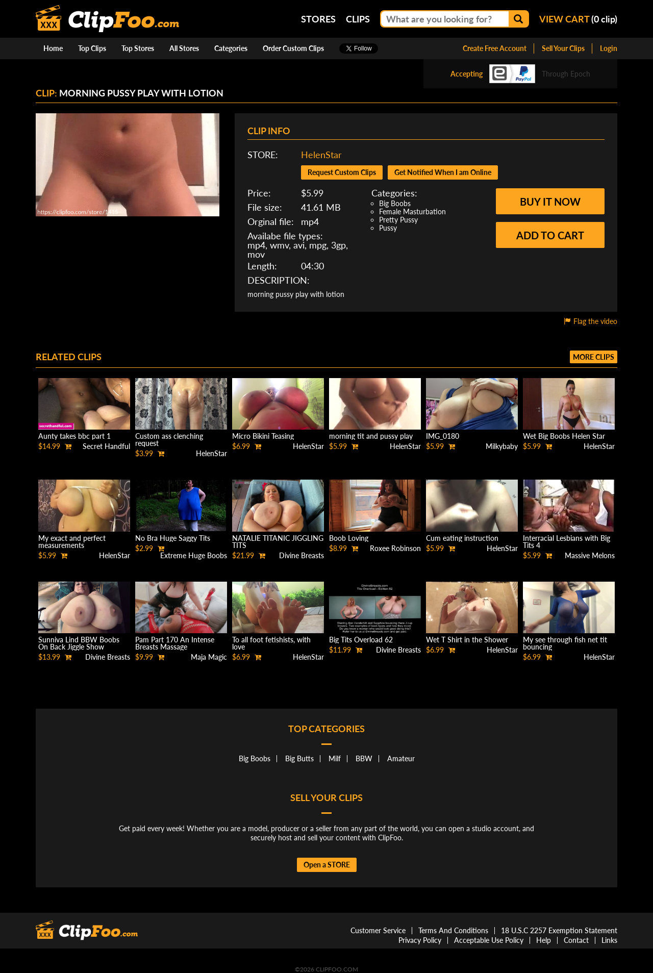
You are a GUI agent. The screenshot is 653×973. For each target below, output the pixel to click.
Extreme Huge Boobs (193, 555)
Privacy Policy (419, 940)
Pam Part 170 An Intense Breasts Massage (174, 643)
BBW (364, 758)
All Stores (184, 48)
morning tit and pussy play (371, 436)
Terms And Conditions (453, 930)
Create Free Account (494, 48)
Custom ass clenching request (169, 439)
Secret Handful (106, 446)
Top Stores (137, 48)
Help (543, 940)
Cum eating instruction (462, 538)
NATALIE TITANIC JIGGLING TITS (277, 542)
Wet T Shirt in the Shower (467, 639)
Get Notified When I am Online (442, 172)
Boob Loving (348, 538)
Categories (230, 48)
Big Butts (299, 758)
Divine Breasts (301, 555)
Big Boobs (395, 203)
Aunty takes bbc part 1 (74, 436)
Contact (576, 940)
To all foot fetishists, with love (271, 643)
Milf (335, 758)
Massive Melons (590, 555)
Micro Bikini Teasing (263, 436)
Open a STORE (327, 864)
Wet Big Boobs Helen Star (564, 436)
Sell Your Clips (563, 48)
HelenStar (321, 154)
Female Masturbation (412, 211)
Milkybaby (502, 446)
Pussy (388, 227)
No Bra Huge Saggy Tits (172, 538)
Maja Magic (209, 657)
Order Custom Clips (293, 48)
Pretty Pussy (398, 219)
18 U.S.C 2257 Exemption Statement (559, 930)
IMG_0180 (442, 436)
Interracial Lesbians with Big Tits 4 (566, 542)
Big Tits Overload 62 (361, 639)
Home (53, 48)
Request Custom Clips (342, 172)
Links (609, 940)
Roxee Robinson (395, 548)
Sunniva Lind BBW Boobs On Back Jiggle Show (78, 643)
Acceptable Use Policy (488, 940)
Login (608, 48)
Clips (358, 18)
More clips (593, 357)
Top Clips (92, 48)
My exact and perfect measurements (72, 542)
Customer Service (378, 930)
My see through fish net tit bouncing (565, 643)
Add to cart (550, 235)
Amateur (401, 758)
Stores (318, 18)
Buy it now (550, 201)
